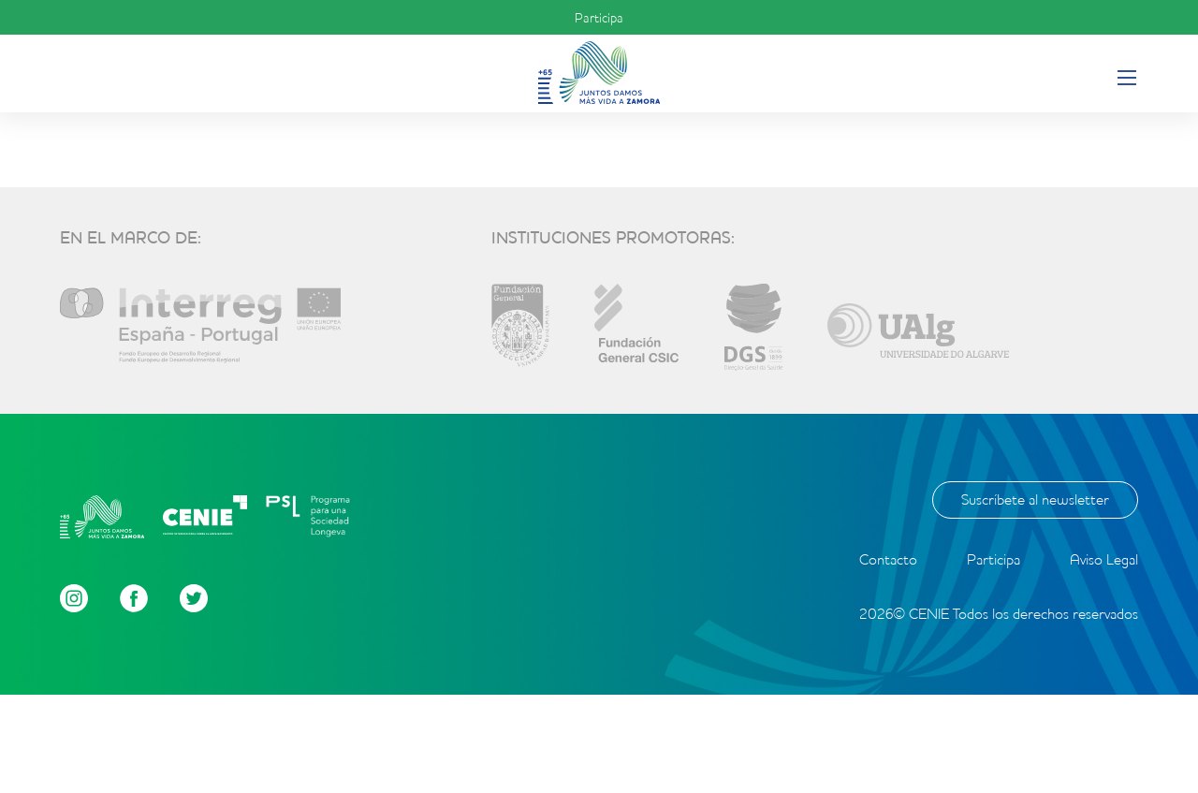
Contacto (888, 559)
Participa (599, 17)
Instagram (74, 598)
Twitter (194, 598)
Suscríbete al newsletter (1035, 499)
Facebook (134, 598)
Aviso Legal (1104, 559)
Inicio (599, 72)
